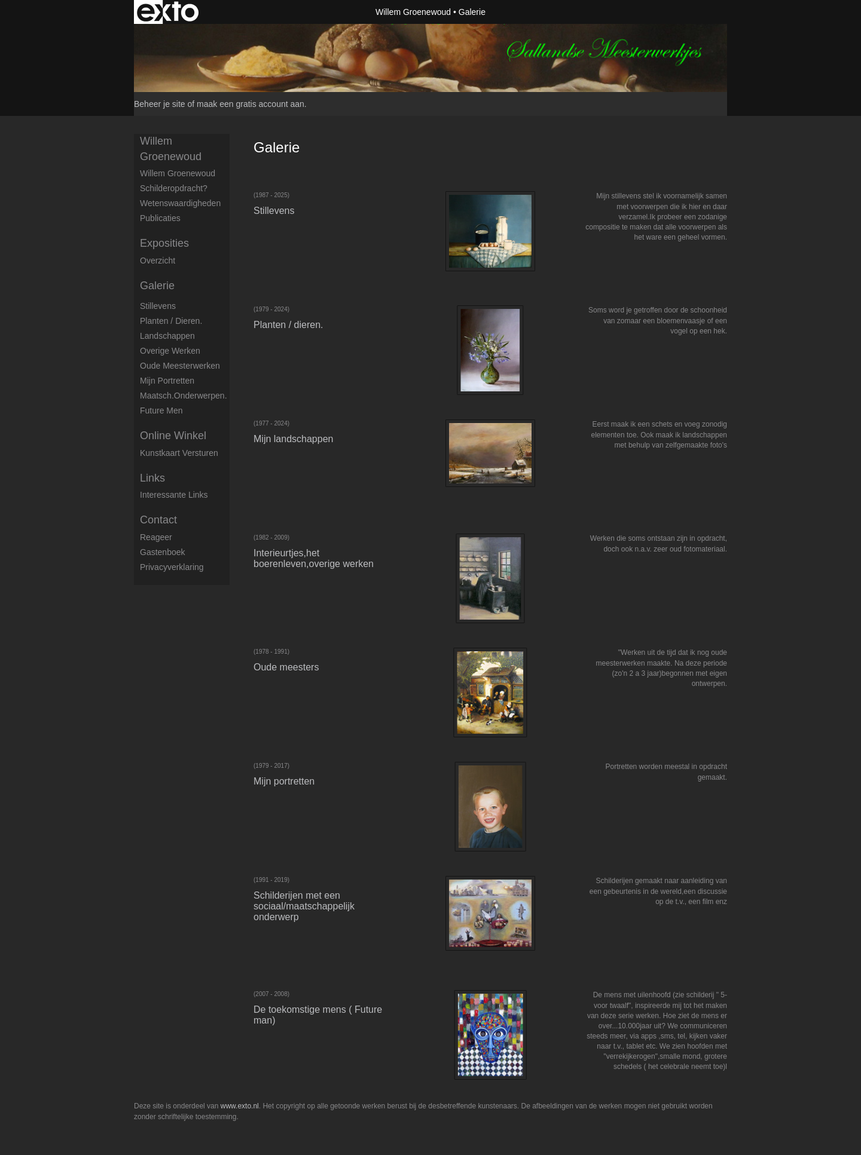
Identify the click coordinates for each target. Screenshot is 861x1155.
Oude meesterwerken (180, 365)
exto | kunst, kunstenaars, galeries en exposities (167, 12)
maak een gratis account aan (250, 104)
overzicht (157, 260)
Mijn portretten (167, 380)
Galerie (157, 286)
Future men (161, 410)
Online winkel (173, 436)
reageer (156, 537)
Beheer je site (159, 104)
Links (152, 478)
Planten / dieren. (171, 321)
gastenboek (162, 552)
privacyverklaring (172, 567)
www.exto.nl (240, 1106)
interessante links (174, 495)
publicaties (160, 218)
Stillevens (158, 306)
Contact (158, 520)
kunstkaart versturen (179, 453)
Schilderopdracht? (173, 188)
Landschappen (167, 336)
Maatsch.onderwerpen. (183, 395)
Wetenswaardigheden (180, 203)
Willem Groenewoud (413, 12)
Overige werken (170, 351)
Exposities (164, 243)
